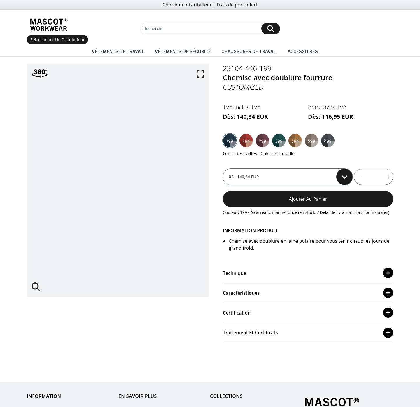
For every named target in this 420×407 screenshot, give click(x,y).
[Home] (49, 24)
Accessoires (303, 51)
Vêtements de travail (118, 51)
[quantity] (373, 177)
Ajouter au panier (308, 199)
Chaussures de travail (249, 51)
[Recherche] (210, 28)
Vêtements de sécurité (183, 51)
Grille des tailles (240, 153)
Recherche (154, 28)
